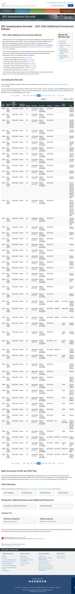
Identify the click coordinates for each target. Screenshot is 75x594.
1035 (24, 95)
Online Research (7, 553)
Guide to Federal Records (45, 561)
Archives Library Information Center (9, 568)
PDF (33, 110)
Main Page (62, 41)
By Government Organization (9, 560)
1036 (28, 95)
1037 (31, 95)
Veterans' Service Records (22, 10)
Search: (43, 99)
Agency (28, 105)
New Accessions (61, 558)
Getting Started (42, 556)
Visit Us (52, 11)
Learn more (61, 591)
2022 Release (45, 493)
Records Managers (25, 563)
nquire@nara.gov (12, 521)
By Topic (4, 556)
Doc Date (34, 105)
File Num (49, 105)
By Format (4, 558)
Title (70, 105)
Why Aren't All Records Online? (46, 567)
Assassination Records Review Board (64, 57)
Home (3, 20)
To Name (57, 105)
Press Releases (46, 506)
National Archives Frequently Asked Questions (45, 558)
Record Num (8, 104)
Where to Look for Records (45, 565)
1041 (46, 95)
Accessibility (24, 587)
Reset (71, 99)
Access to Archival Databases (9, 565)
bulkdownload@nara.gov (35, 479)
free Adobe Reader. (20, 537)
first (12, 95)
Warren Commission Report (65, 46)
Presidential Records (7, 563)
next (59, 95)
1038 (35, 95)
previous (17, 95)
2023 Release (27, 493)
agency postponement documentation (36, 489)
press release (28, 57)
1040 (42, 95)
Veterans (22, 565)
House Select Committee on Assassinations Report (64, 51)
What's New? (61, 553)
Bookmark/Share (62, 2)
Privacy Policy (31, 587)
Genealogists (23, 556)
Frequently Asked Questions (15, 506)
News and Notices (61, 556)
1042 (49, 95)
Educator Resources (37, 11)
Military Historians (24, 558)
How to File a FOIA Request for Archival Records (46, 569)
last (63, 95)
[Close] (73, 579)
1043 (53, 95)
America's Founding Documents (67, 10)
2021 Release (63, 493)
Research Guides (44, 553)
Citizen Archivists (51, 2)
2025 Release (9, 493)
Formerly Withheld (22, 104)
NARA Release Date (14, 104)
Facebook (30, 581)
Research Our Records (7, 10)
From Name (63, 104)
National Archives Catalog (8, 561)
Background (63, 43)
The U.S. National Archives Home (18, 4)
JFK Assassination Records (25, 20)
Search (70, 5)
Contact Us (70, 2)
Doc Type (41, 105)
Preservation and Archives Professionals (26, 560)
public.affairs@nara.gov (50, 521)
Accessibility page (39, 538)
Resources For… (25, 553)
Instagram (35, 581)
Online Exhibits (5, 570)
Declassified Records (44, 563)
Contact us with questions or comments (11, 546)
